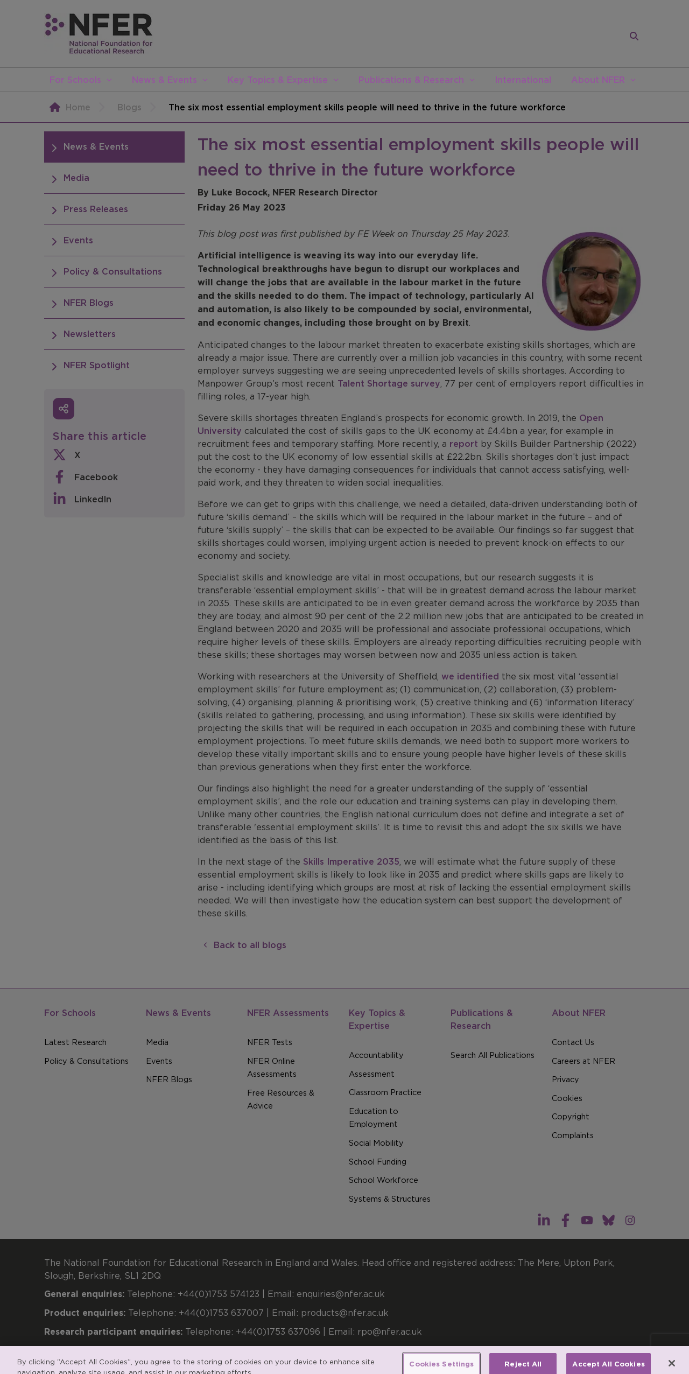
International (523, 79)
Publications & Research (411, 79)
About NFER (598, 79)
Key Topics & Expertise (278, 79)
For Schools (75, 79)
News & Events (164, 79)
